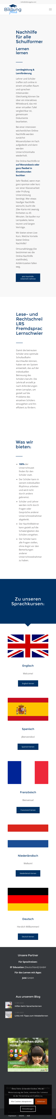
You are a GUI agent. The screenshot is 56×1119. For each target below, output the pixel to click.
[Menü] (50, 9)
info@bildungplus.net (28, 2)
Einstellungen (28, 1109)
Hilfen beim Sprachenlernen (28, 1006)
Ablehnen (41, 1101)
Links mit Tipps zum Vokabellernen (31, 1016)
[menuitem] (12, 1115)
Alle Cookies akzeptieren (21, 1101)
